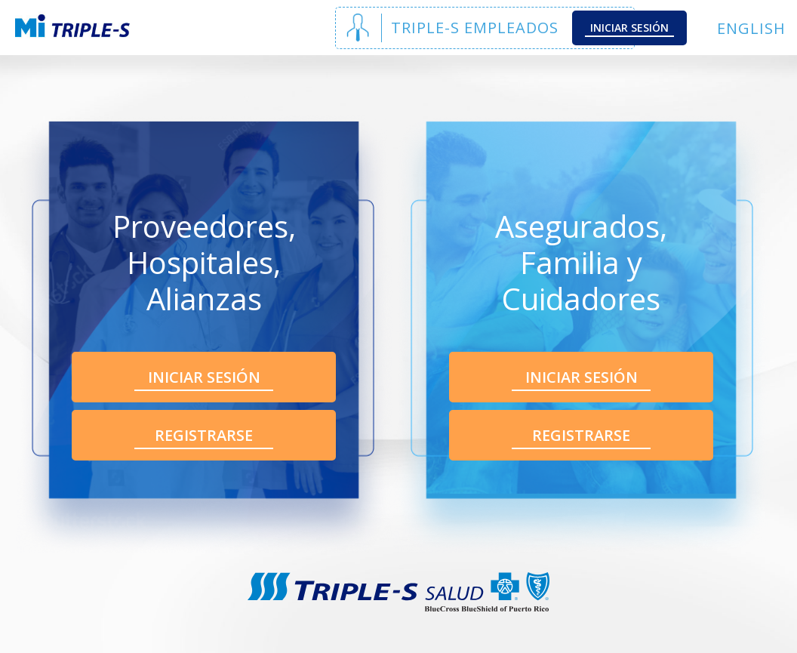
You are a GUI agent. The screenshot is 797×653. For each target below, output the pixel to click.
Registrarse (204, 435)
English (751, 28)
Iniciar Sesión (629, 27)
